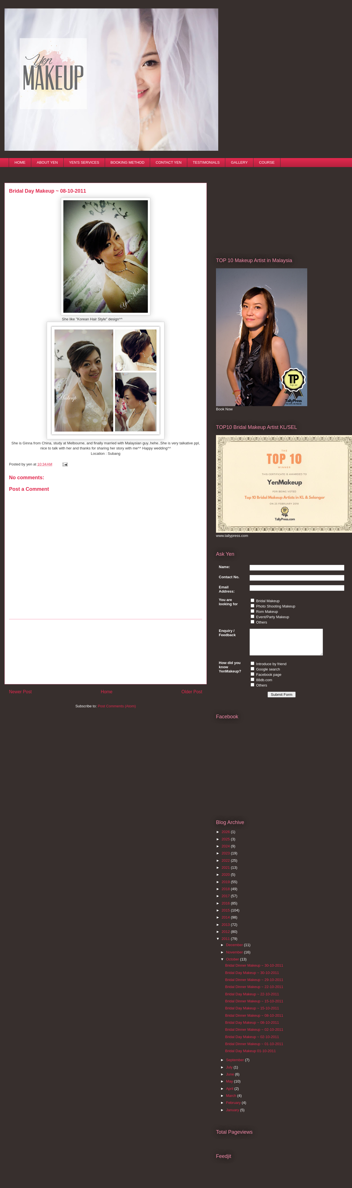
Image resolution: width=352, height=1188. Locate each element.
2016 (226, 908)
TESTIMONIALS (206, 162)
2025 (226, 844)
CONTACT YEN (169, 162)
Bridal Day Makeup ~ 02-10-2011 (252, 1042)
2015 (226, 915)
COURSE (267, 162)
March (231, 1101)
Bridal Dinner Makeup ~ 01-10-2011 (254, 1049)
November (235, 957)
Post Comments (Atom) (117, 706)
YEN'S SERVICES (84, 162)
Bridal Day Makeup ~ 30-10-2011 (252, 978)
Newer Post (20, 691)
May (230, 1086)
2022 (226, 865)
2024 (226, 851)
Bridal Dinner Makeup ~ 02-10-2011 (254, 1034)
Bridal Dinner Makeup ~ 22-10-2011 (254, 992)
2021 (226, 872)
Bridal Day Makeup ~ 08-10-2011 (252, 1027)
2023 (226, 858)
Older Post (191, 691)
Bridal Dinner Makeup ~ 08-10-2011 (254, 1020)
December (235, 950)
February (234, 1108)
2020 (226, 880)
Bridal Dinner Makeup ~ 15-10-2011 (254, 1006)
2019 (226, 887)
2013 (226, 930)
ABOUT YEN (47, 162)
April (230, 1094)
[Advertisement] (105, 652)
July (230, 1072)
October (233, 964)
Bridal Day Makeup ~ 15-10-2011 (252, 1013)
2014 (226, 922)
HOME (20, 162)
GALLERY (239, 162)
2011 (226, 944)
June (230, 1079)
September (235, 1065)
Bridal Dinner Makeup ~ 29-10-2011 (254, 985)
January (233, 1115)
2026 (226, 837)
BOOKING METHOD (127, 162)
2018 (226, 894)
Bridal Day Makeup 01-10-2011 (250, 1056)
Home (107, 691)
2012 (226, 937)
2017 (226, 901)
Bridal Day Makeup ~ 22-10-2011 (252, 999)
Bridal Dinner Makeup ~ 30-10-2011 (254, 970)
